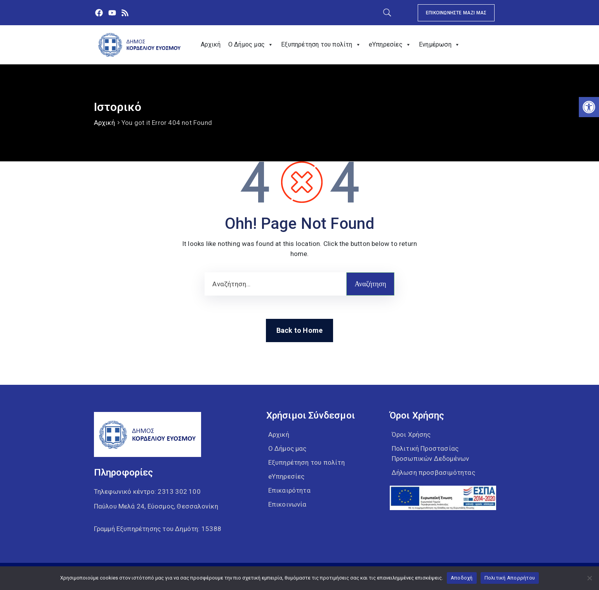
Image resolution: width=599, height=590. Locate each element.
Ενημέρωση (439, 44)
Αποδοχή (462, 578)
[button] (589, 107)
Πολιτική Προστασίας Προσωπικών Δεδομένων (430, 453)
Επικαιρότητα (289, 490)
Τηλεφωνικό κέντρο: (147, 491)
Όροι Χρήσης (411, 434)
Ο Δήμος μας (250, 44)
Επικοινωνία (287, 504)
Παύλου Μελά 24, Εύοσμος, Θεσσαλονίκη (156, 506)
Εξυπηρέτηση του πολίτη (321, 44)
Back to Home (299, 330)
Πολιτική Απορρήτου (509, 578)
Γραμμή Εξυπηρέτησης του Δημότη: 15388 (157, 529)
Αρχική (211, 44)
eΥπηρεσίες (390, 44)
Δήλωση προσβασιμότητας (433, 472)
